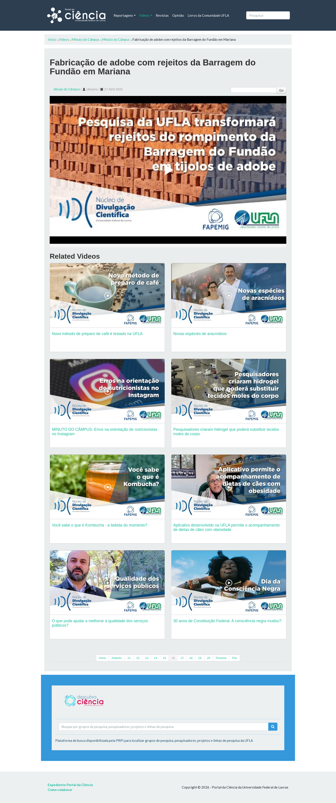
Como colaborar (60, 790)
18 (191, 658)
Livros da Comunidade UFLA (208, 15)
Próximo (221, 658)
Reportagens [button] (123, 15)
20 (208, 658)
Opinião (178, 15)
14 (155, 658)
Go (281, 90)
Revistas (162, 15)
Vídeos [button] (144, 15)
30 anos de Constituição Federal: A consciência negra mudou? (227, 621)
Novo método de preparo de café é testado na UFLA (97, 333)
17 (182, 658)
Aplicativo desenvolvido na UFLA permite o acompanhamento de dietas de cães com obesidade (226, 527)
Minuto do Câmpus (67, 89)
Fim (234, 658)
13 (146, 658)
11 (129, 658)
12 (137, 658)
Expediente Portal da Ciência (70, 785)
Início (102, 658)
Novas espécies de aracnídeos (200, 333)
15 (164, 658)
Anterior (117, 658)
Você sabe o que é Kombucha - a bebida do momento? (99, 525)
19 (199, 658)
